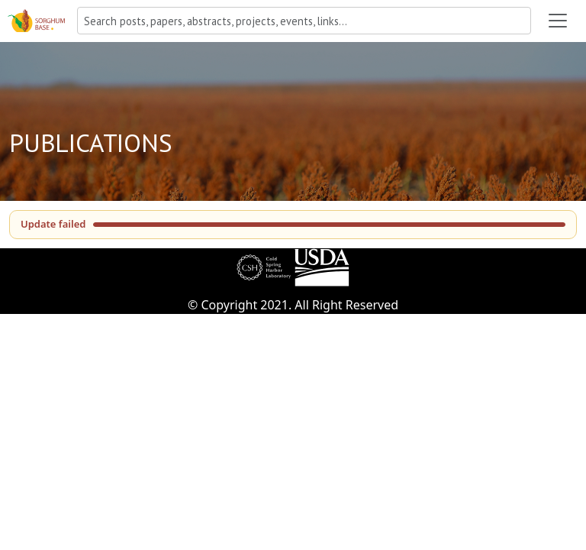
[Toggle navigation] (557, 20)
